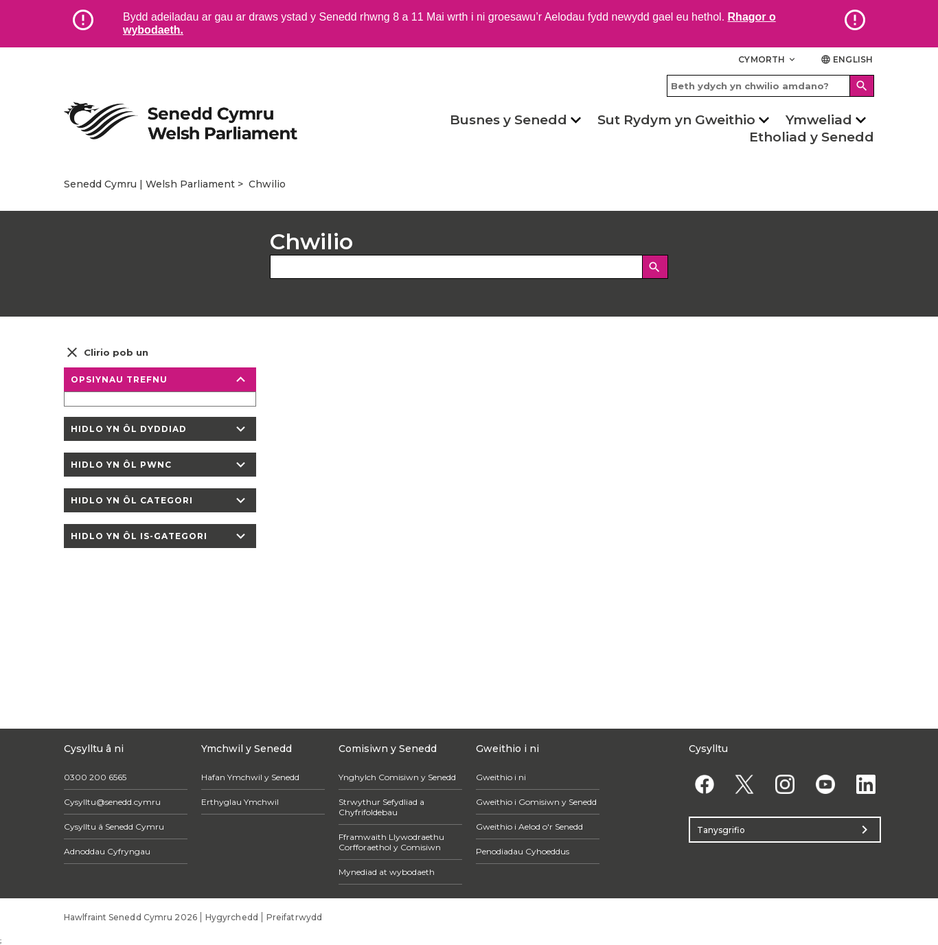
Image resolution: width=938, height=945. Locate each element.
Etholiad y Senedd (811, 137)
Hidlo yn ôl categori (160, 500)
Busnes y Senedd (508, 120)
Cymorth (767, 59)
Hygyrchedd (231, 917)
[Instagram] (785, 783)
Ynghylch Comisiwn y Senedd (397, 777)
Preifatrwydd (294, 917)
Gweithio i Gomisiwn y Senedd (536, 802)
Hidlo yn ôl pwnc (160, 464)
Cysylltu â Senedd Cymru (114, 826)
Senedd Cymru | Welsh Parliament (149, 184)
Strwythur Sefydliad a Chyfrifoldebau (381, 807)
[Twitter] (744, 783)
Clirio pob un (106, 352)
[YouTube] (825, 783)
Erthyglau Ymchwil (240, 802)
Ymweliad (819, 120)
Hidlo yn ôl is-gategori (160, 536)
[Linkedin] (865, 783)
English (847, 59)
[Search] (861, 86)
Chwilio (267, 184)
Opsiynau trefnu (160, 379)
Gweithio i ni (501, 777)
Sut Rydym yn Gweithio (676, 120)
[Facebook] (704, 783)
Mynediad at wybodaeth (387, 872)
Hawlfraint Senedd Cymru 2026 (130, 917)
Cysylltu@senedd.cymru (112, 802)
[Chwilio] (654, 266)
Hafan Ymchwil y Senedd (250, 777)
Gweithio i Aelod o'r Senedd (529, 826)
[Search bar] (770, 86)
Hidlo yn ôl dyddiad (160, 428)
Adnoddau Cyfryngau (107, 851)
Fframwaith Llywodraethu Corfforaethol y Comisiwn (391, 842)
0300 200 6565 (95, 777)
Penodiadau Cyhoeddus (522, 851)
